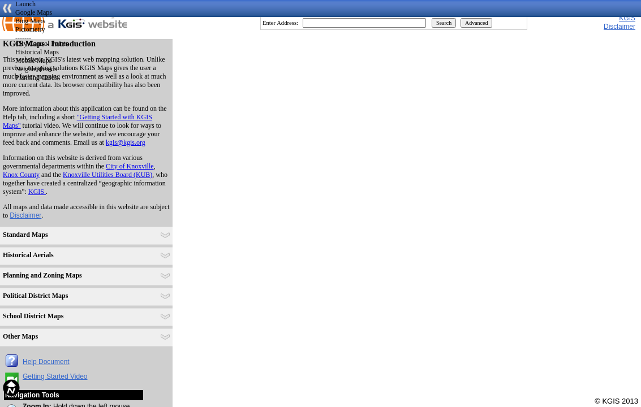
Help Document (46, 362)
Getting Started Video (55, 376)
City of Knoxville (130, 166)
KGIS (627, 18)
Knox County (21, 175)
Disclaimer (25, 215)
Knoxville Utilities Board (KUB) (107, 175)
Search (443, 23)
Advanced (476, 23)
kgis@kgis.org (125, 142)
